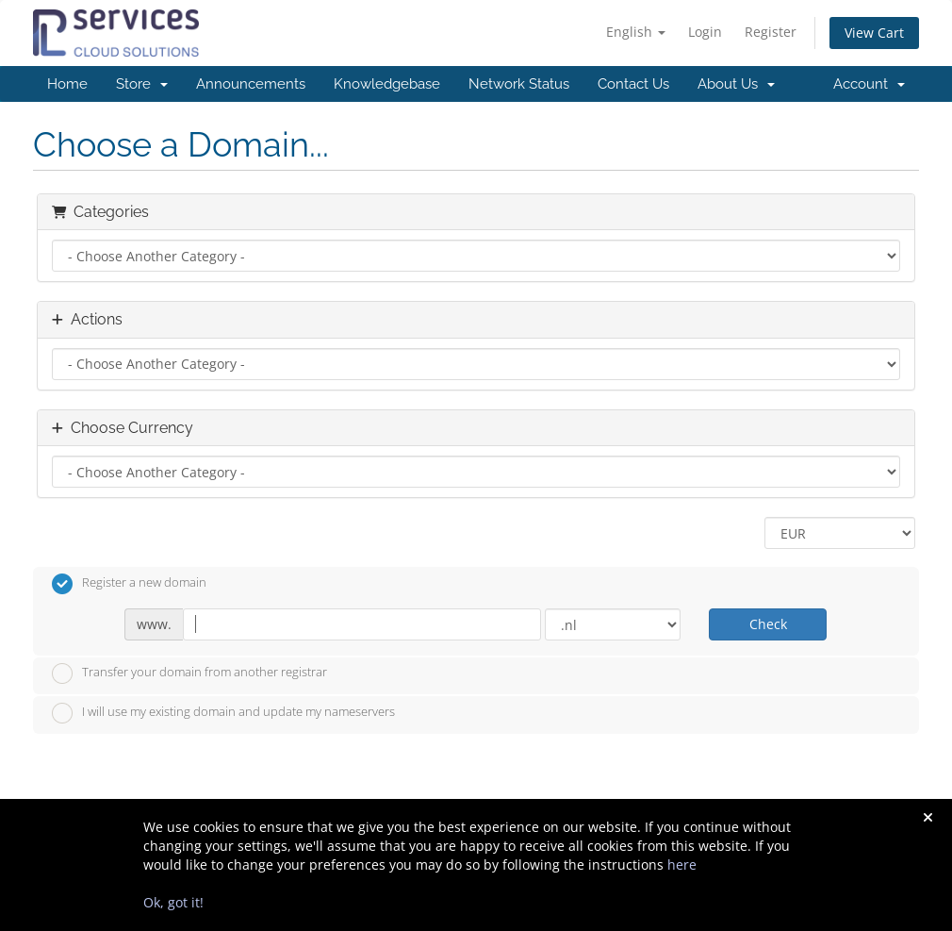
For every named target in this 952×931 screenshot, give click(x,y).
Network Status (518, 83)
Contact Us (633, 83)
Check (768, 624)
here (682, 864)
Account (869, 83)
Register (770, 32)
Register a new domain (129, 584)
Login (705, 32)
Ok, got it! (173, 902)
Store (142, 83)
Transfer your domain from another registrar (189, 673)
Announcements (250, 83)
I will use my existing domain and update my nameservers (223, 713)
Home (67, 83)
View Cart (874, 33)
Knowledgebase (387, 83)
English (635, 32)
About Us (736, 83)
